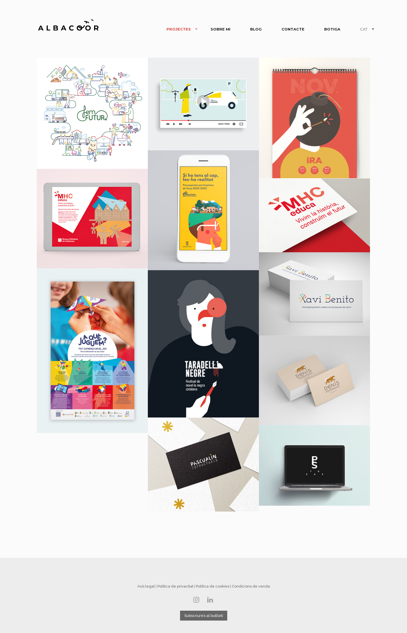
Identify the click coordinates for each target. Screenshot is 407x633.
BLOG (256, 29)
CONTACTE (293, 29)
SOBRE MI (220, 29)
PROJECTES (179, 29)
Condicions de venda (251, 586)
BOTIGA (332, 29)
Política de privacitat (175, 586)
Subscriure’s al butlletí (203, 616)
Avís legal (146, 586)
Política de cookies (212, 586)
